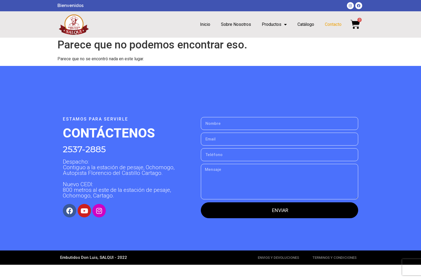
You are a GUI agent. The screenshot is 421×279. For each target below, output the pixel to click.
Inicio (205, 24)
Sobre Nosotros (236, 24)
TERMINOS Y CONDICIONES (335, 272)
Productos (274, 24)
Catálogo (305, 24)
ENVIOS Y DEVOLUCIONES (278, 272)
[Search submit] (326, 44)
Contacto (333, 24)
